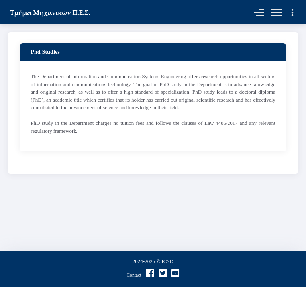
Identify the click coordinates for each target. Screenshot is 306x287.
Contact (134, 275)
